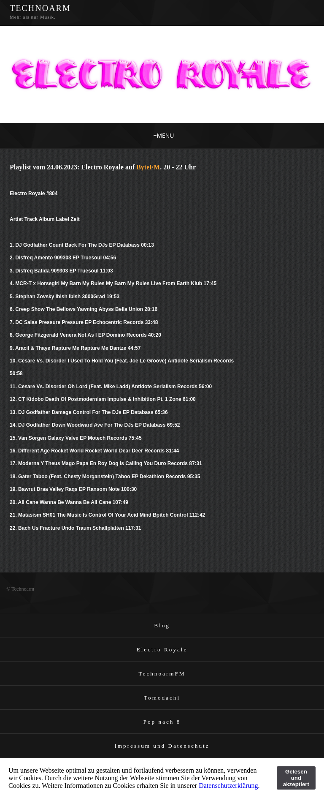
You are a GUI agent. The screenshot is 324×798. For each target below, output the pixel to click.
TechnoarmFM (161, 673)
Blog (162, 625)
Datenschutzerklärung (228, 785)
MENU (163, 135)
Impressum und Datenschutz (161, 746)
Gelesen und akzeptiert (296, 777)
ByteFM (148, 167)
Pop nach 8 (162, 722)
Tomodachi (162, 698)
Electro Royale (162, 649)
